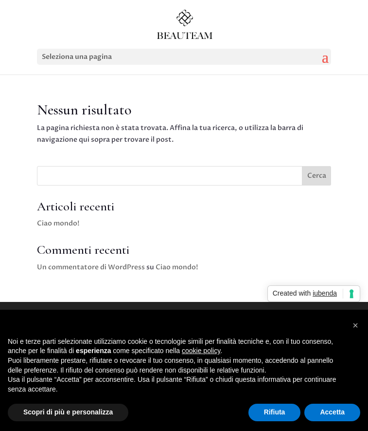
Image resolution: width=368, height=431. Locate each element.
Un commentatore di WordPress (91, 267)
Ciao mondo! (58, 223)
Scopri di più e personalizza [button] (68, 412)
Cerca (316, 175)
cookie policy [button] (201, 351)
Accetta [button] (332, 412)
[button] (355, 325)
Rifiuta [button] (274, 412)
